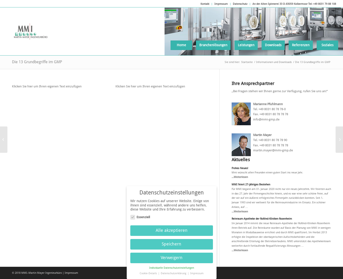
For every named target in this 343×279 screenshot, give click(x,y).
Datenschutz (240, 4)
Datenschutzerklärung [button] (174, 271)
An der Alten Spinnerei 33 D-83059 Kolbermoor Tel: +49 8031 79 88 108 (294, 4)
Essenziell (140, 214)
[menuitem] (205, 4)
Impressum (221, 4)
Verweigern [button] (172, 255)
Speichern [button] (171, 241)
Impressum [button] (197, 271)
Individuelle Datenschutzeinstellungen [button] (171, 265)
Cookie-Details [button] (149, 271)
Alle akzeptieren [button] (172, 228)
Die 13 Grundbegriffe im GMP (37, 62)
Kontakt (204, 4)
